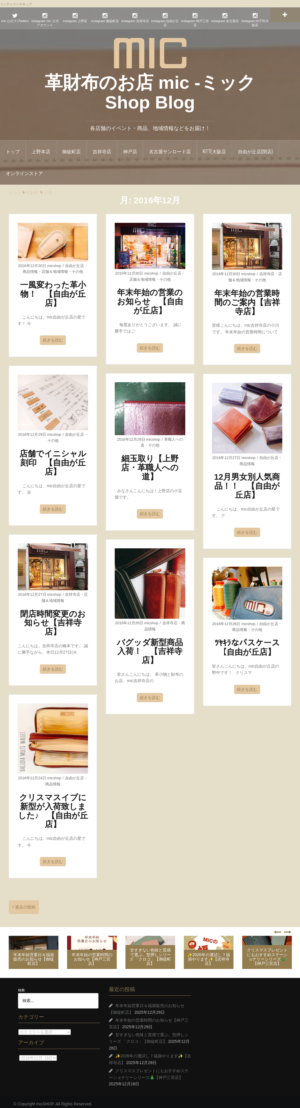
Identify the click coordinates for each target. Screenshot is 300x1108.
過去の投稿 (25, 903)
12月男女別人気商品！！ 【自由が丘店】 (247, 482)
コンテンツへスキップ (16, 4)
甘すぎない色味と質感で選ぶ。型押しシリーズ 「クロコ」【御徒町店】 (150, 953)
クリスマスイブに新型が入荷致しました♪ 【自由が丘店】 (53, 807)
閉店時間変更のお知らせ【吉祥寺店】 (53, 619)
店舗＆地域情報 (55, 268)
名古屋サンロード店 (170, 147)
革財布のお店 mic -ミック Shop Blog (150, 88)
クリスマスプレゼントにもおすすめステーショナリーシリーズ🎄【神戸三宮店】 (267, 953)
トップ (13, 147)
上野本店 (41, 147)
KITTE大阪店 (214, 147)
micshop (54, 262)
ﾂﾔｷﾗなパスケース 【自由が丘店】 (251, 644)
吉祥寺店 (102, 147)
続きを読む (53, 336)
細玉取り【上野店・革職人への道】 (150, 463)
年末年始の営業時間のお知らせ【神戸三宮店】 (92, 955)
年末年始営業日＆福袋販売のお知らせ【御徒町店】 (33, 955)
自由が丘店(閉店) (255, 147)
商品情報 (30, 268)
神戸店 (130, 147)
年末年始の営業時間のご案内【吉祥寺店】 (247, 298)
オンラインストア (24, 169)
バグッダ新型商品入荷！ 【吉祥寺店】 (150, 647)
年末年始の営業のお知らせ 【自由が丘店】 (150, 297)
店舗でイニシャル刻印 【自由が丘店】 (52, 458)
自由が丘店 (74, 262)
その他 (77, 268)
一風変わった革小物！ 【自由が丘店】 (53, 290)
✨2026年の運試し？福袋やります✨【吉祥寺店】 (208, 955)
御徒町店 (71, 147)
